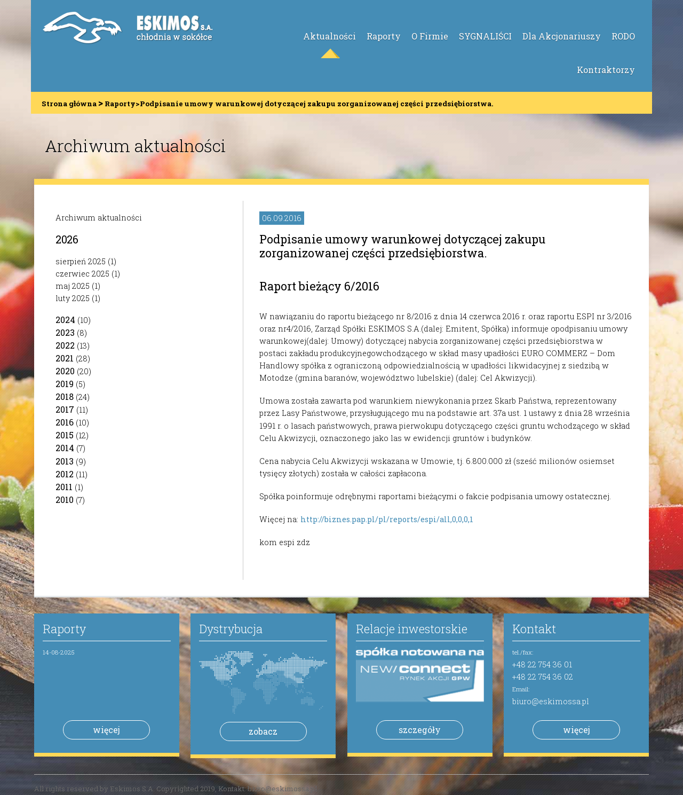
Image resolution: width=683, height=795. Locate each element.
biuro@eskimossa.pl (550, 701)
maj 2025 (72, 286)
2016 (64, 422)
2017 (64, 409)
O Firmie (429, 36)
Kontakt (534, 628)
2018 (64, 396)
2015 (64, 434)
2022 (65, 345)
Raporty (384, 36)
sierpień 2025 (80, 261)
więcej (106, 729)
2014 (64, 447)
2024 (65, 319)
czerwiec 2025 (82, 274)
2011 (64, 486)
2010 (64, 499)
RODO (623, 36)
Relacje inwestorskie (411, 628)
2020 (65, 370)
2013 (64, 461)
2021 (64, 358)
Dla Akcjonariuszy (561, 36)
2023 (65, 332)
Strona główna (69, 103)
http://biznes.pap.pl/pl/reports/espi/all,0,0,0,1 (386, 519)
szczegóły (420, 729)
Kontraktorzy (606, 69)
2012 (64, 473)
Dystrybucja (231, 628)
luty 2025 (72, 298)
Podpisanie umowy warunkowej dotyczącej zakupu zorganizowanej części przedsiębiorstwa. (402, 246)
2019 (64, 383)
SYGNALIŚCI (485, 36)
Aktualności (329, 36)
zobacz (263, 731)
